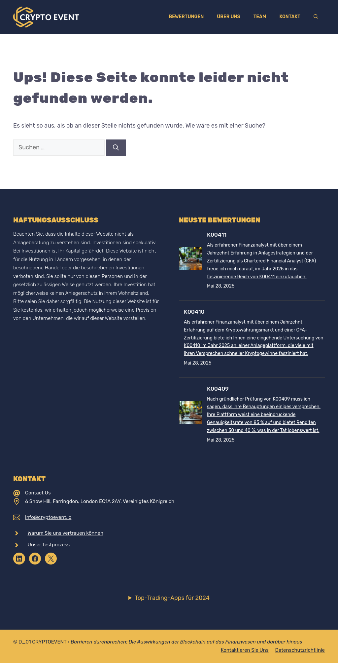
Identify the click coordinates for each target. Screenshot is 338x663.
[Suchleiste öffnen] (316, 17)
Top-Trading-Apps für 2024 (172, 598)
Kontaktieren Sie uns (245, 650)
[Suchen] (116, 147)
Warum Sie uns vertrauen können (66, 533)
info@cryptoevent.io (48, 517)
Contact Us (38, 493)
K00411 (216, 234)
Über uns (228, 17)
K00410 (194, 311)
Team (260, 17)
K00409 (218, 388)
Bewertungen (186, 17)
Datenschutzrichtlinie (300, 650)
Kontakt (289, 17)
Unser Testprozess (49, 545)
